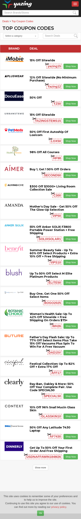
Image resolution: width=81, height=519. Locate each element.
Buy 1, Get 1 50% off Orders (50, 169)
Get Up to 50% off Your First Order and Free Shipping (51, 449)
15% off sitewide (42, 60)
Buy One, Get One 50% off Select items (49, 295)
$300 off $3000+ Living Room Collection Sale (52, 188)
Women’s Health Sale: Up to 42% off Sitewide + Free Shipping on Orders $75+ (51, 317)
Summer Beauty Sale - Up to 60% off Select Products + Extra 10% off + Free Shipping (54, 253)
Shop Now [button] (71, 66)
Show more (40, 467)
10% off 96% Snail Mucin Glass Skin (52, 409)
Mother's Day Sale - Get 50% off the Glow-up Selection (53, 208)
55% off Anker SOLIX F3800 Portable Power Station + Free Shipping (52, 230)
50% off (36, 97)
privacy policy (58, 507)
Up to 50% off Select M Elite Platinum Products (51, 275)
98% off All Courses (44, 152)
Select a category (20, 36)
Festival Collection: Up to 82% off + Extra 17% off (52, 365)
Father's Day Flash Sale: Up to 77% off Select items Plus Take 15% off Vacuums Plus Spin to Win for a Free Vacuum (53, 342)
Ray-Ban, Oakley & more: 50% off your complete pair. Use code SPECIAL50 (52, 387)
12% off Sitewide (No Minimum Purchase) (53, 79)
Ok (40, 513)
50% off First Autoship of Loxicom (49, 133)
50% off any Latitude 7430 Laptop (50, 429)
